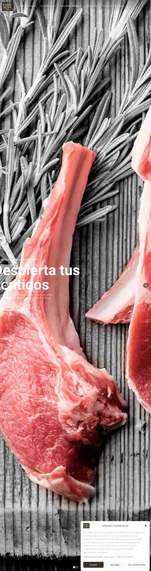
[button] (145, 525)
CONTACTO (92, 6)
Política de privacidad (93, 557)
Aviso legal (109, 557)
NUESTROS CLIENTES (71, 6)
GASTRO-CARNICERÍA (114, 6)
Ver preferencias (136, 565)
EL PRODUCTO (48, 6)
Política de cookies (124, 557)
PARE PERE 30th (27, 6)
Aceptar (93, 565)
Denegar (115, 565)
